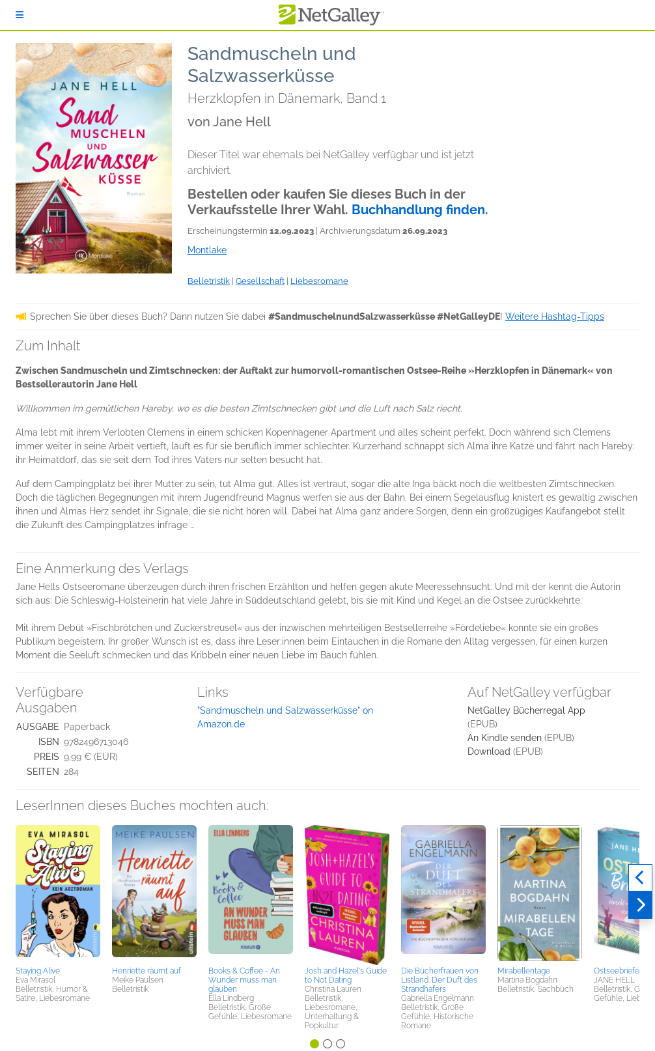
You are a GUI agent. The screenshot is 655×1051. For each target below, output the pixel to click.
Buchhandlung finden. (420, 209)
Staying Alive (38, 970)
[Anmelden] (19, 15)
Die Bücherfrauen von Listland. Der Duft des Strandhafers (440, 980)
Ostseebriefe (616, 970)
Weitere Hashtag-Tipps (554, 316)
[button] (58, 893)
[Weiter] (640, 905)
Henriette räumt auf (146, 970)
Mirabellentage (523, 970)
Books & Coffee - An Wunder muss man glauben (244, 980)
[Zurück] (640, 877)
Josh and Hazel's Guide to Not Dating (346, 975)
